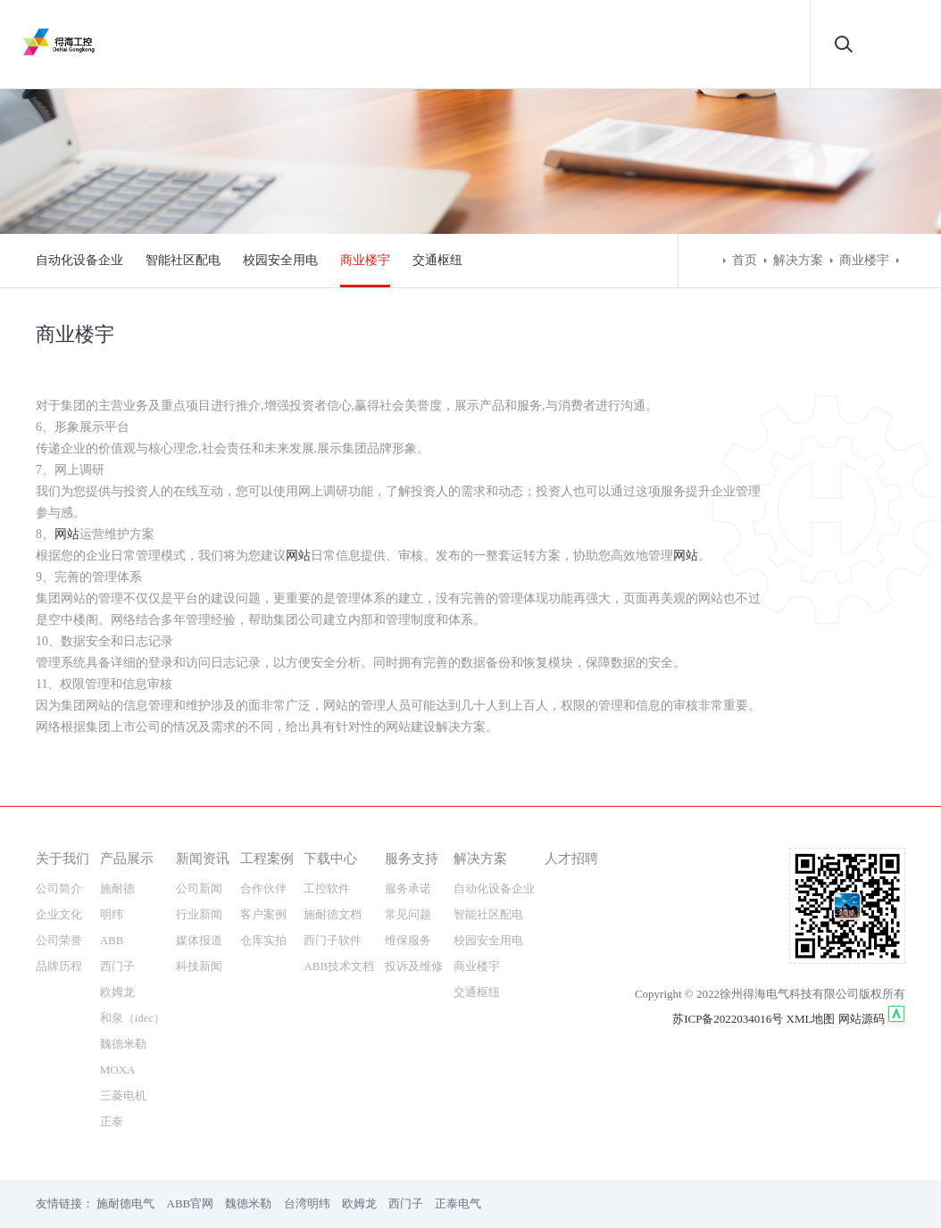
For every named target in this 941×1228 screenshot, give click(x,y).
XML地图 (811, 1018)
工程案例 (267, 858)
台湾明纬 (307, 1203)
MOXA (118, 1069)
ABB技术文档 (339, 966)
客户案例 (263, 914)
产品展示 (127, 858)
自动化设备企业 (79, 260)
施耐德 (117, 888)
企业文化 (59, 914)
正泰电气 (458, 1203)
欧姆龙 (117, 992)
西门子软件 (333, 940)
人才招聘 (571, 858)
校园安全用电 (280, 260)
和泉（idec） (133, 1018)
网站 (66, 534)
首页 (744, 260)
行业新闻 (199, 914)
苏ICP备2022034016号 (727, 1018)
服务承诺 (408, 888)
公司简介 (59, 888)
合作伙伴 (263, 888)
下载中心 (330, 858)
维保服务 (408, 940)
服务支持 (411, 858)
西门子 (117, 966)
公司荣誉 (59, 940)
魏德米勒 (123, 1043)
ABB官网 (190, 1203)
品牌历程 (59, 966)
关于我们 (62, 858)
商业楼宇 (365, 260)
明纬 (111, 914)
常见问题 (408, 914)
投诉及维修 (414, 966)
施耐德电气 (125, 1203)
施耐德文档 (333, 914)
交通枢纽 (437, 260)
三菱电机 (123, 1095)
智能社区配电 (183, 260)
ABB (112, 940)
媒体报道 (199, 940)
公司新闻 (199, 888)
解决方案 (798, 260)
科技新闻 (199, 966)
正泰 (111, 1121)
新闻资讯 (202, 858)
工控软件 (327, 888)
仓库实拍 (263, 940)
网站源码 (861, 1018)
